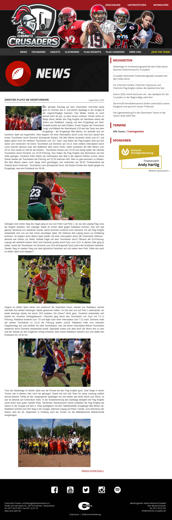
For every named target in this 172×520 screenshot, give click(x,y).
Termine (119, 125)
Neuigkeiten (122, 60)
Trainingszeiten (135, 131)
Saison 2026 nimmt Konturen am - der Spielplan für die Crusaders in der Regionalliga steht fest (141, 96)
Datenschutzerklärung (91, 514)
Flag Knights (92, 52)
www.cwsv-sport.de (13, 511)
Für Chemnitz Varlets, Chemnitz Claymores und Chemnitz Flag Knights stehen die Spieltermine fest (138, 87)
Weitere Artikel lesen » (93, 470)
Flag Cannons (115, 52)
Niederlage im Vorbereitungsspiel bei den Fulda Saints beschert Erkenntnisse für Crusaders (140, 68)
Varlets (55, 52)
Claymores (72, 52)
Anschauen (112, 5)
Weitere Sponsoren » (159, 170)
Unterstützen (137, 5)
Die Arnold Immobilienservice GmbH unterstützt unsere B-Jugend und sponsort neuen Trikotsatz (141, 105)
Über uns (135, 52)
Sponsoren (122, 140)
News (23, 52)
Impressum (74, 514)
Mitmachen (160, 5)
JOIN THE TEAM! (161, 52)
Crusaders (39, 52)
